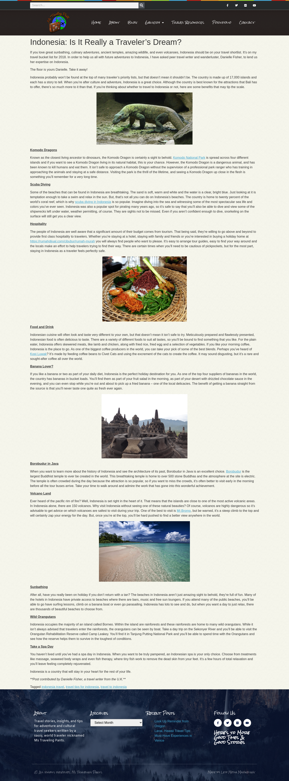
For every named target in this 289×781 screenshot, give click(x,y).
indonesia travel (53, 687)
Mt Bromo (184, 510)
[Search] (141, 5)
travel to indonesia (114, 687)
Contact (247, 22)
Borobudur (233, 471)
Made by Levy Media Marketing (231, 772)
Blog (132, 22)
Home (96, 22)
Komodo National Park (189, 157)
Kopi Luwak (38, 354)
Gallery (154, 22)
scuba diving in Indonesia (93, 202)
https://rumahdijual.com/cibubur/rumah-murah (62, 241)
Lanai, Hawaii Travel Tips (172, 731)
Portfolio (221, 22)
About (114, 22)
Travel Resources (188, 22)
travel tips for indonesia (82, 687)
